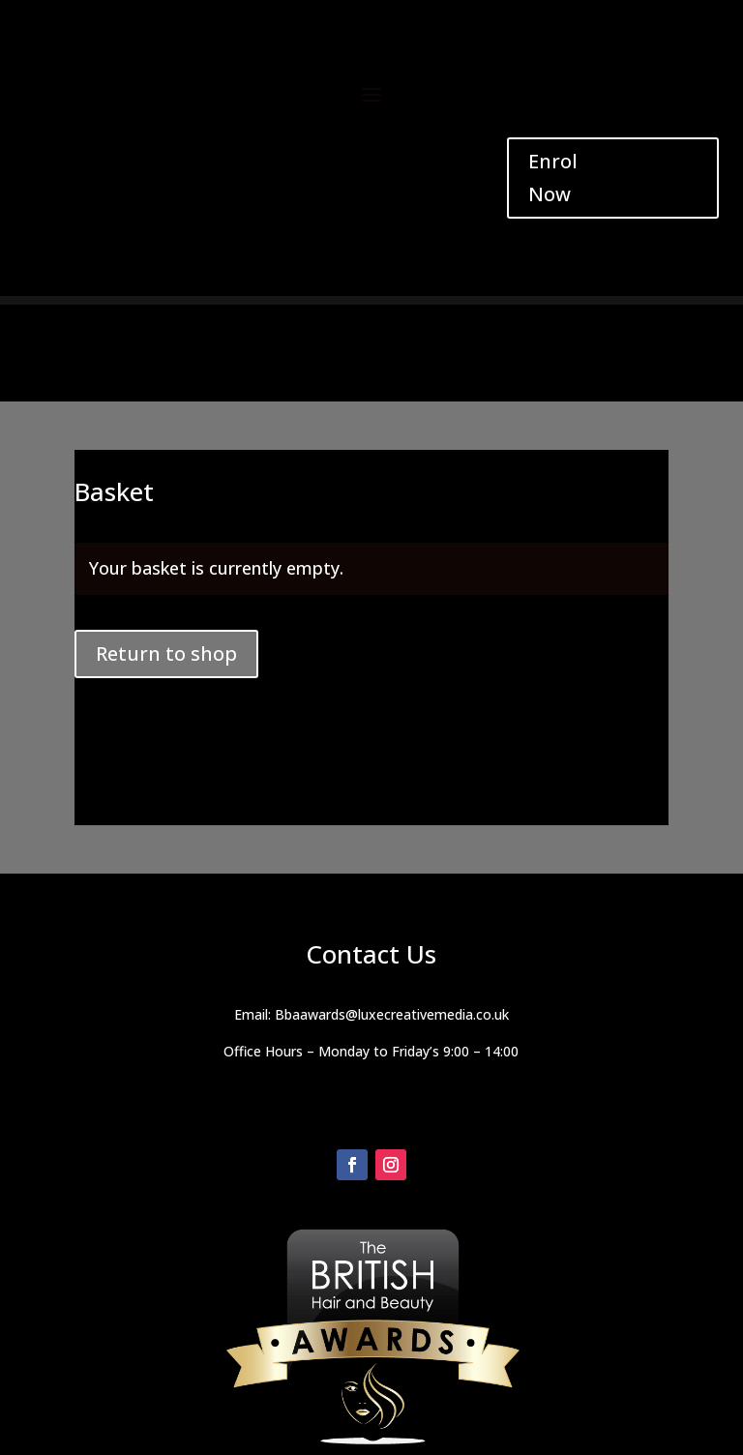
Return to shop (166, 653)
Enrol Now (553, 177)
